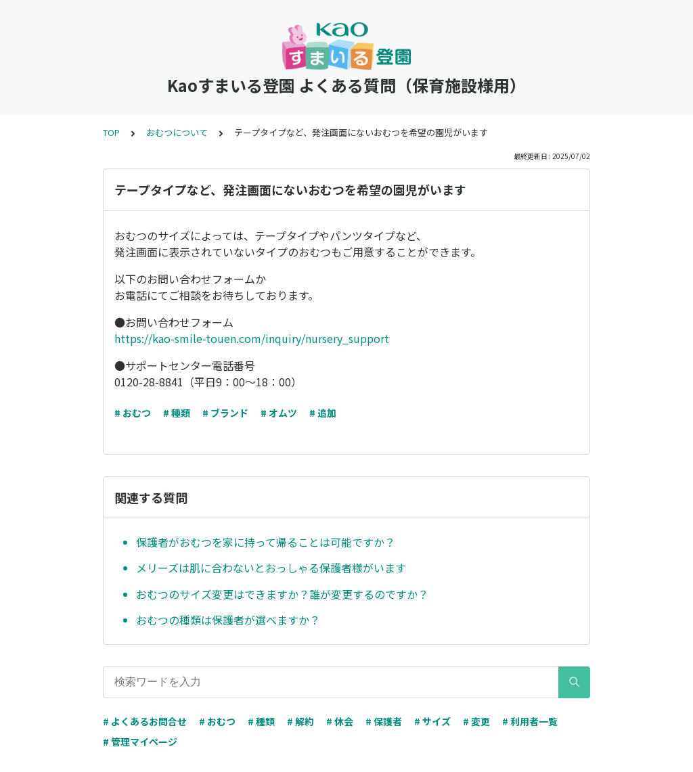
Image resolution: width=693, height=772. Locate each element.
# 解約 (300, 721)
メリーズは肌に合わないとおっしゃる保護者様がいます (271, 568)
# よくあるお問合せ (145, 721)
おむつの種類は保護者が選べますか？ (228, 620)
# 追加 (322, 412)
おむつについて (177, 132)
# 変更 (476, 721)
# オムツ (279, 412)
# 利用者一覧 (530, 721)
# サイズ (432, 721)
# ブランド (225, 412)
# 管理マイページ (140, 741)
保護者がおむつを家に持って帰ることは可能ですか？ (265, 542)
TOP (111, 132)
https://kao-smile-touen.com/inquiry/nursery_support (251, 338)
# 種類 (176, 412)
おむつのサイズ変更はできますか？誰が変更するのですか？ (282, 594)
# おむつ (132, 412)
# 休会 (339, 721)
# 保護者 (383, 721)
